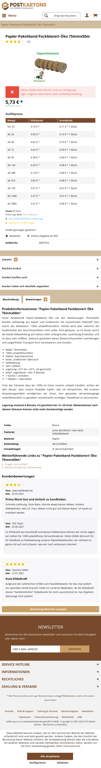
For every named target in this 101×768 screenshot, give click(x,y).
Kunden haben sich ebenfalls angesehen (25, 286)
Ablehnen (62, 762)
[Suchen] (46, 15)
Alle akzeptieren (50, 756)
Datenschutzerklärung (46, 717)
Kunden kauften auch (14, 277)
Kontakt (9, 711)
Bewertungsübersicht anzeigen (63, 608)
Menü (9, 15)
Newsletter (87, 711)
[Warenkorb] (95, 15)
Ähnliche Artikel (11, 268)
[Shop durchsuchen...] (61, 15)
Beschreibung (11, 299)
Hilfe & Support (25, 711)
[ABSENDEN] (74, 648)
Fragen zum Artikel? (15, 464)
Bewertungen (36, 299)
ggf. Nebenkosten (67, 695)
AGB (80, 717)
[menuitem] (9, 15)
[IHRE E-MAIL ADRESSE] (36, 648)
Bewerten (13, 236)
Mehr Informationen (68, 746)
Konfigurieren (37, 762)
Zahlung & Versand (47, 711)
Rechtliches (68, 717)
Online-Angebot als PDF (42, 236)
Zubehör (10, 259)
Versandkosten (30, 214)
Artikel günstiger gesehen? (20, 230)
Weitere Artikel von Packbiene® (21, 467)
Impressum (25, 717)
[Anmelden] (87, 15)
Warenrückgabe (69, 711)
